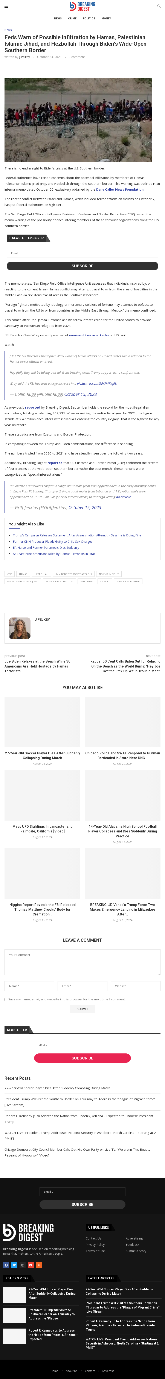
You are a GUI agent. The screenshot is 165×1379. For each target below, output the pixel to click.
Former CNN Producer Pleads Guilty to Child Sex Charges (52, 541)
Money (106, 18)
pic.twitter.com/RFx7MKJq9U (97, 383)
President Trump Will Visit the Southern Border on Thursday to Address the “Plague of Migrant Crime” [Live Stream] (123, 1307)
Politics (89, 18)
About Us (72, 1371)
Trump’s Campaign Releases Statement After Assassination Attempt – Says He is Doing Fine (77, 535)
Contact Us (93, 1238)
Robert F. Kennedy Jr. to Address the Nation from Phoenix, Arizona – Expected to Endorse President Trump (121, 1325)
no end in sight (109, 574)
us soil (104, 581)
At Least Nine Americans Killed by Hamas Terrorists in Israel (54, 554)
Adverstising (134, 1238)
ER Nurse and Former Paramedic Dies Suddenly (46, 547)
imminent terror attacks (89, 335)
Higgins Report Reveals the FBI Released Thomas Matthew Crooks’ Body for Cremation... (42, 910)
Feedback (132, 1244)
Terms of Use (95, 1250)
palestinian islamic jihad (22, 581)
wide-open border (128, 581)
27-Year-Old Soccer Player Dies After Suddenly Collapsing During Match (57, 1088)
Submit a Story (136, 1250)
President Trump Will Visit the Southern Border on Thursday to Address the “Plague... (52, 1314)
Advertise (108, 1371)
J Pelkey (24, 57)
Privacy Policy (95, 1244)
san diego (86, 581)
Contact (90, 1371)
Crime (72, 18)
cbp (9, 574)
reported (32, 407)
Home (54, 1371)
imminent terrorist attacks (74, 574)
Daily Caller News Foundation (120, 189)
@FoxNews (123, 497)
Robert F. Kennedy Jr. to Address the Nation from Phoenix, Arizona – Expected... (53, 1335)
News (58, 18)
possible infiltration (59, 581)
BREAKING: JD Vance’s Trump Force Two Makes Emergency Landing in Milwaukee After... (122, 910)
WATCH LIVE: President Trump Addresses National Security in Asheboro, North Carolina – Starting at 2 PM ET (122, 1343)
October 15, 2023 (80, 394)
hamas (23, 574)
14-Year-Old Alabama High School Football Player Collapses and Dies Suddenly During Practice (122, 831)
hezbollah (41, 574)
